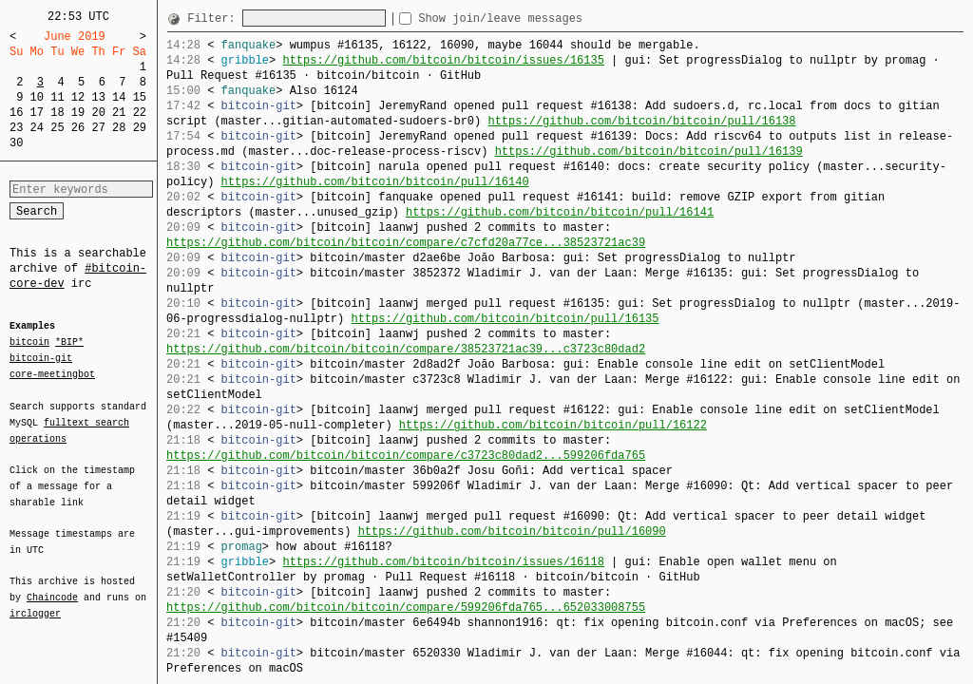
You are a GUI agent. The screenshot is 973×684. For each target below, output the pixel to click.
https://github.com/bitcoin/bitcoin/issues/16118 (442, 562)
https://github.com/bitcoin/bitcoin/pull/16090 (512, 531)
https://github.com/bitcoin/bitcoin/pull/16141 (560, 212)
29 (139, 128)
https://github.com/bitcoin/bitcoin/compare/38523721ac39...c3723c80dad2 (405, 349)
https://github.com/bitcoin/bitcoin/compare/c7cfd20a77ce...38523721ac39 (405, 243)
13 (98, 97)
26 (78, 128)
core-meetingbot (52, 373)
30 (16, 143)
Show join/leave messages (534, 18)
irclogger (35, 601)
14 (118, 97)
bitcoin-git (41, 358)
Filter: (214, 18)
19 (78, 112)
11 (57, 97)
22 (139, 112)
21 (118, 112)
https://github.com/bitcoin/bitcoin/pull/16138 (641, 121)
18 (57, 112)
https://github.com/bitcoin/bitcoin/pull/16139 (649, 151)
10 (37, 97)
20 (98, 112)
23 (16, 128)
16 (16, 112)
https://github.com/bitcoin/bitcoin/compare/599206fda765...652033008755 (405, 607)
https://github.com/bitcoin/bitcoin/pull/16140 (375, 182)
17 (37, 112)
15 (139, 97)
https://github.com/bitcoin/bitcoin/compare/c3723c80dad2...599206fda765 (405, 455)
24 (37, 128)
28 (118, 128)
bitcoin (29, 343)
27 (98, 128)
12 (78, 97)
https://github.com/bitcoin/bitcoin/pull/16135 (504, 319)
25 (57, 128)
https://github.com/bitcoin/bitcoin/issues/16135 (442, 60)
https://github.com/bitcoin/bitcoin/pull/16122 (553, 425)
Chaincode (52, 586)
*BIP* (69, 343)
